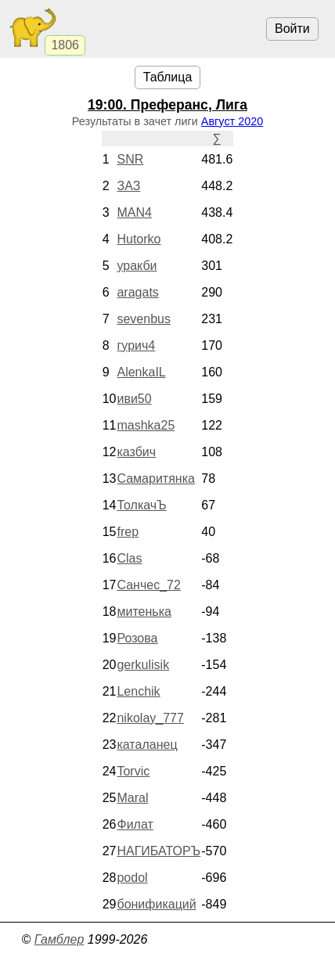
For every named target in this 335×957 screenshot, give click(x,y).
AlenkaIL (141, 372)
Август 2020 (232, 121)
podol (132, 877)
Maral (132, 797)
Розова (137, 638)
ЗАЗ (128, 185)
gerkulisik (143, 664)
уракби (137, 265)
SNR (130, 159)
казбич (136, 452)
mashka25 (146, 425)
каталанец (147, 744)
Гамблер (59, 939)
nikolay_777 (150, 718)
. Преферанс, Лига (167, 105)
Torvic (133, 771)
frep (128, 531)
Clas (129, 558)
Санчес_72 (148, 585)
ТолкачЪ (141, 505)
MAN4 (134, 212)
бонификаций (156, 904)
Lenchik (138, 691)
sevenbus (144, 319)
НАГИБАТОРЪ (158, 851)
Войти (292, 28)
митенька (144, 611)
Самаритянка (155, 478)
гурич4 (136, 345)
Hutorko (138, 239)
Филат (135, 824)
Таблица (168, 77)
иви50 (134, 398)
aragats (137, 292)
